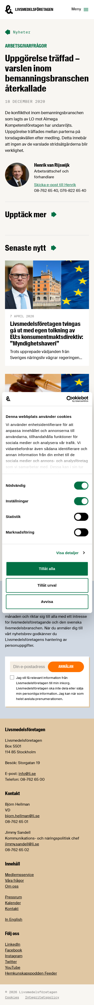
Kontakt (12, 908)
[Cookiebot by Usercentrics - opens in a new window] (67, 399)
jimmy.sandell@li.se (22, 844)
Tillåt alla (47, 568)
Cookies (12, 997)
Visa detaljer (67, 553)
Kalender (13, 902)
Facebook (13, 950)
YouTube (12, 967)
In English (13, 919)
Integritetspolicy (42, 997)
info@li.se (27, 773)
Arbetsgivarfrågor (26, 46)
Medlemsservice (19, 874)
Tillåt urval (47, 585)
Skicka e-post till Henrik (55, 184)
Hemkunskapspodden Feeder (31, 973)
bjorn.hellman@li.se (22, 815)
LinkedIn (12, 944)
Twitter (11, 961)
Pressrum (13, 897)
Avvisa (47, 601)
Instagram (13, 955)
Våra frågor (14, 880)
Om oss (12, 886)
